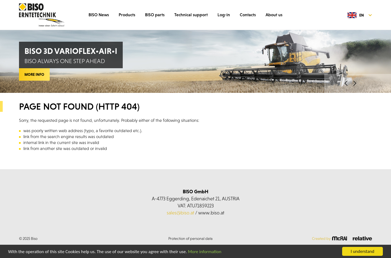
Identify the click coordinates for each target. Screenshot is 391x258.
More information (204, 251)
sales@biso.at (180, 212)
